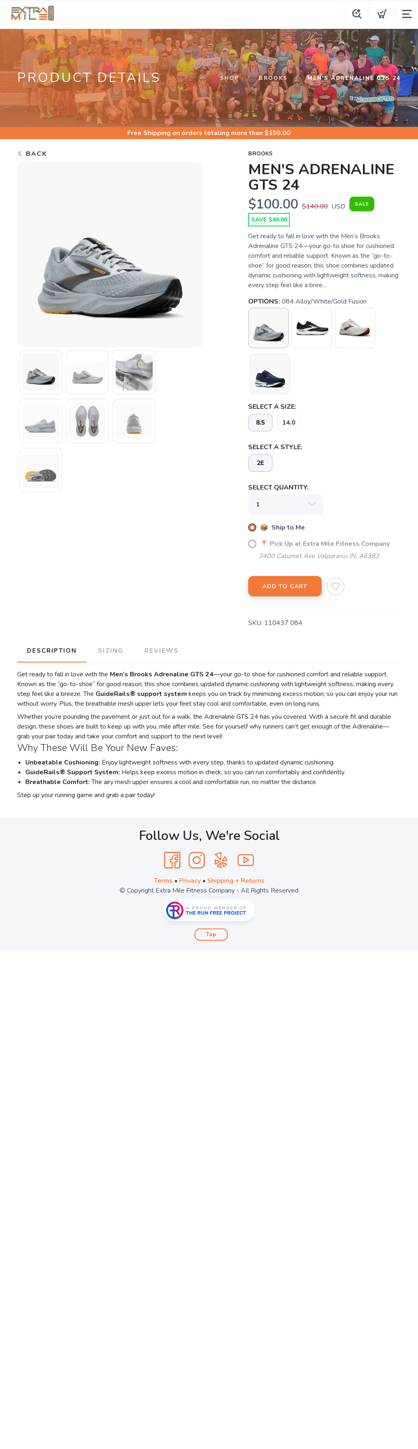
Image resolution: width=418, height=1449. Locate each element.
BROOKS (273, 78)
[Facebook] (172, 860)
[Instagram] (197, 860)
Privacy (190, 880)
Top (211, 934)
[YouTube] (245, 860)
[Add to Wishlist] (336, 586)
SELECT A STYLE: (275, 447)
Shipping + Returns (236, 880)
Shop (229, 78)
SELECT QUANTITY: (278, 487)
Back (32, 153)
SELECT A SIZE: (272, 406)
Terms (163, 880)
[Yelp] (221, 860)
